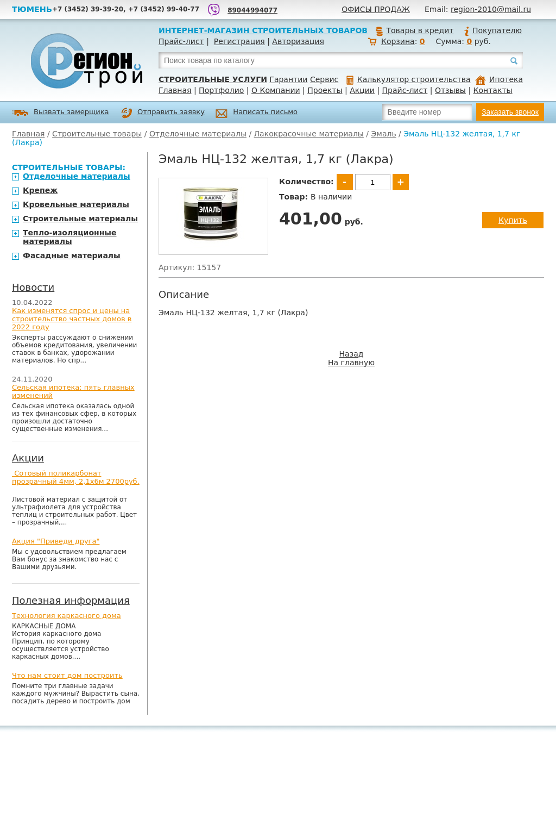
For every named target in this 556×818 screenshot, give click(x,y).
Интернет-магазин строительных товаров (263, 30)
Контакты (493, 90)
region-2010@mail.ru (491, 9)
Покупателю (492, 30)
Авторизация (298, 41)
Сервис (324, 79)
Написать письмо (257, 113)
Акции (362, 90)
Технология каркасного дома (66, 615)
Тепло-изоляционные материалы (70, 237)
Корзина (398, 41)
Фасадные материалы (72, 255)
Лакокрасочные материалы (309, 133)
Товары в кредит (414, 30)
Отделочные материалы (198, 133)
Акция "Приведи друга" (55, 541)
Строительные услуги (213, 79)
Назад (351, 353)
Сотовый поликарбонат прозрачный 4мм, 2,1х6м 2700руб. (76, 477)
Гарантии (288, 79)
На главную (351, 362)
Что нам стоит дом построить (67, 675)
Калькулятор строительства (408, 79)
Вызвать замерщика (60, 113)
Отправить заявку (163, 113)
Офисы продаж (376, 9)
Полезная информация (71, 600)
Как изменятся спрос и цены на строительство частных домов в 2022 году (72, 319)
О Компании (275, 90)
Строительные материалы (80, 218)
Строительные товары (97, 133)
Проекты (324, 90)
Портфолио (221, 90)
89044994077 (252, 10)
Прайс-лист (181, 41)
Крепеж (40, 190)
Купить (512, 220)
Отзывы (450, 90)
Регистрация (239, 41)
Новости (33, 287)
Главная (175, 90)
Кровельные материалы (76, 204)
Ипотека (499, 79)
